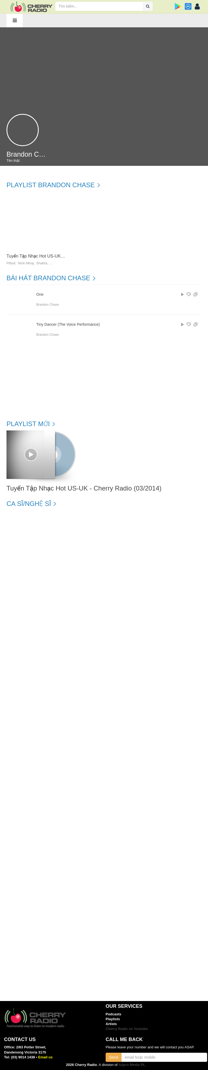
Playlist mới (28, 423)
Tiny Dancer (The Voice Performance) (68, 324)
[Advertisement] (104, 68)
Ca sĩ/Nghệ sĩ (28, 503)
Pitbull (10, 263)
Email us (45, 1057)
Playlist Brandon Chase (50, 185)
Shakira (41, 263)
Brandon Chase (47, 305)
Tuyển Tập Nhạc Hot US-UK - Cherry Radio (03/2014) (58, 256)
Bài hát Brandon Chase (48, 278)
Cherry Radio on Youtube (127, 1029)
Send (113, 1057)
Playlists (113, 1019)
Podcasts (113, 1014)
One (39, 294)
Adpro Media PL (131, 1065)
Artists (111, 1024)
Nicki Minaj (26, 263)
